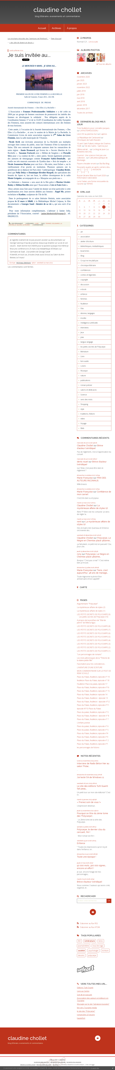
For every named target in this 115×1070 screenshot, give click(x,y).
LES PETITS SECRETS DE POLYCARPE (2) (93, 647)
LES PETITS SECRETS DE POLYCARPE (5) (93, 637)
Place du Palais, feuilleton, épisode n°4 (92, 733)
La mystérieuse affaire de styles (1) (91, 611)
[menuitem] (42, 28)
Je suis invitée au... (29, 55)
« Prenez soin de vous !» (89, 802)
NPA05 (90, 183)
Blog (82, 255)
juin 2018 (80, 94)
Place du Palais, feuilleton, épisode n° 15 (93, 691)
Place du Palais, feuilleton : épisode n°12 (93, 701)
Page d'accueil (56, 38)
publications (85, 380)
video (82, 418)
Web (82, 428)
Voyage (83, 423)
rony (79, 554)
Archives (56, 28)
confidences (85, 270)
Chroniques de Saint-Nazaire (88, 140)
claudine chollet (57, 9)
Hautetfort (62, 1059)
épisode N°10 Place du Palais (89, 708)
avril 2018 (81, 101)
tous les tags (98, 945)
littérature (84, 351)
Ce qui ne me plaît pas (89, 260)
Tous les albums (104, 64)
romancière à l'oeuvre (86, 1014)
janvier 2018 (82, 105)
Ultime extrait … (83, 149)
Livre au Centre (83, 991)
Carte (83, 587)
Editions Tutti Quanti (85, 987)
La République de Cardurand (88, 137)
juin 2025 (80, 80)
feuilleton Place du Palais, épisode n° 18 (93, 680)
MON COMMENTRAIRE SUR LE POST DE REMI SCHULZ (94, 672)
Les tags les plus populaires (74, 1062)
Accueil (42, 28)
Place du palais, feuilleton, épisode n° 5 (92, 730)
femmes (48, 223)
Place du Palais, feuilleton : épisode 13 (92, 698)
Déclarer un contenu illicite (27, 1064)
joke (82, 337)
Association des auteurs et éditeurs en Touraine (92, 999)
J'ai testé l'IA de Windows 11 (90, 777)
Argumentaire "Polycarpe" (87, 604)
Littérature (90, 941)
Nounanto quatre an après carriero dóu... (94, 167)
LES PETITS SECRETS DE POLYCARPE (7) (93, 630)
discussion (84, 284)
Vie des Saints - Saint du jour (96, 146)
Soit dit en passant (84, 994)
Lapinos (103, 134)
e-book (83, 289)
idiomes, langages (87, 313)
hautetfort (81, 1018)
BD (79, 941)
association (85, 236)
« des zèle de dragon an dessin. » (21, 42)
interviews (84, 327)
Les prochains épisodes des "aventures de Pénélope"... (28, 38)
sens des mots (86, 399)
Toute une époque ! (86, 857)
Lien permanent (16, 223)
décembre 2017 (83, 108)
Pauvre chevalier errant (86, 163)
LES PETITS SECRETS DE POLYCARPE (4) (93, 640)
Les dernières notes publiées (57, 1062)
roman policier (86, 385)
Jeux (82, 332)
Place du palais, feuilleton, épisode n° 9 (92, 712)
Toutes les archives (85, 113)
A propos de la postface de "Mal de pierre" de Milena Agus (91, 621)
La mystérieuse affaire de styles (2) (91, 607)
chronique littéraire (88, 265)
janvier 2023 (82, 84)
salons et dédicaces (88, 390)
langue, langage (86, 342)
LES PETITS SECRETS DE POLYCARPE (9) (93, 614)
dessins (81, 955)
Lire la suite (93, 41)
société (81, 950)
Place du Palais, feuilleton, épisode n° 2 (93, 740)
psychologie (93, 950)
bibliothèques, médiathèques (92, 246)
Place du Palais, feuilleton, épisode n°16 (93, 687)
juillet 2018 (81, 91)
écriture (105, 950)
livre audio (84, 361)
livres (101, 941)
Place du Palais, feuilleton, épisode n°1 (92, 744)
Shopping (84, 404)
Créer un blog (53, 1059)
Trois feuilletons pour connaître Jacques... (93, 128)
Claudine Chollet (85, 445)
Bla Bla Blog (104, 163)
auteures (26, 225)
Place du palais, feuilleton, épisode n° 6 (92, 726)
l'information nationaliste (87, 178)
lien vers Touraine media (87, 1007)
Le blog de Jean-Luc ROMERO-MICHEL (93, 150)
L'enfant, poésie (83, 723)
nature (83, 375)
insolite (83, 318)
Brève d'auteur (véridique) (89, 882)
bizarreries (84, 251)
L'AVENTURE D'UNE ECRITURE (89, 667)
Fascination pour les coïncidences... (91, 664)
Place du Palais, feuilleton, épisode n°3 (92, 737)
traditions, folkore (87, 414)
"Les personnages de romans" (89, 654)
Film (82, 308)
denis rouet (82, 461)
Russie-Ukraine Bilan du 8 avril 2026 (91, 175)
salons (19, 225)
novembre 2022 (83, 87)
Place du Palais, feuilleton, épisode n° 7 (93, 719)
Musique (84, 370)
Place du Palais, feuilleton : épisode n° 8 (93, 716)
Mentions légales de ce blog (44, 1064)
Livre (37, 223)
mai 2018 (80, 98)
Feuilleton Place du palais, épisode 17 (92, 684)
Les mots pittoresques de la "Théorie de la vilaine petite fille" (93, 659)
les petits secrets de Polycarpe (92, 346)
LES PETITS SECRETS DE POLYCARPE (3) (93, 644)
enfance (83, 294)
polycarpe (92, 955)
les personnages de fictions (88, 747)
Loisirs (83, 366)
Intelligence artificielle (89, 323)
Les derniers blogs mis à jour (41, 1062)
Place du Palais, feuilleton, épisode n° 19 (93, 677)
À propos (72, 28)
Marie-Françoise (85, 478)
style (82, 409)
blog (93, 1064)
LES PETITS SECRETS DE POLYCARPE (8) (93, 626)
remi (79, 521)
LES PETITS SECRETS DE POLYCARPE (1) (93, 651)
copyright (84, 279)
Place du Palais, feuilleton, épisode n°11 (93, 705)
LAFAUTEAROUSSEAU (89, 130)
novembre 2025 (83, 77)
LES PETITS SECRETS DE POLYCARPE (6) (93, 633)
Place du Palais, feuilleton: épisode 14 (92, 694)
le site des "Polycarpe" (86, 1011)
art (81, 232)
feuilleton (84, 303)
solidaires (56, 223)
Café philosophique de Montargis (92, 158)
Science (83, 394)
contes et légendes (88, 275)
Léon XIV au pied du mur (87, 134)
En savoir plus (95, 1068)
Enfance (81, 843)
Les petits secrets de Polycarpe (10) (93, 617)
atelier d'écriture (87, 241)
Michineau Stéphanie (23, 263)
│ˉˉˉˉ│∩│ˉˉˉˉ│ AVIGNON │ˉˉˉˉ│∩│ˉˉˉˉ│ (89, 170)
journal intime (83, 945)
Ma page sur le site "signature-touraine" (93, 1004)
